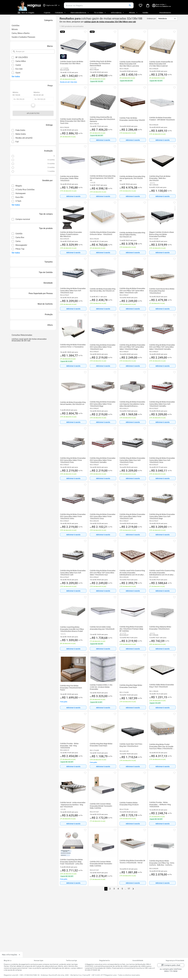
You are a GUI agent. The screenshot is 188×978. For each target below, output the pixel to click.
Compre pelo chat (170, 965)
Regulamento (104, 960)
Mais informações (11, 954)
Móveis (133, 13)
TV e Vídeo (100, 13)
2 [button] (110, 889)
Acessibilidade (137, 960)
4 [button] (118, 889)
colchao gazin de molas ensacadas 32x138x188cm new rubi (110, 22)
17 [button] (129, 889)
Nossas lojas (38, 960)
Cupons (47, 13)
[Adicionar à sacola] (103, 140)
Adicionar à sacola (103, 140)
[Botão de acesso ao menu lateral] (25, 12)
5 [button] (122, 889)
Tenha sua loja (71, 960)
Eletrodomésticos (80, 13)
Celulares (60, 13)
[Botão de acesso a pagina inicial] (29, 5)
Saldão (145, 13)
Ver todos (16, 76)
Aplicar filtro (33, 113)
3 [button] (114, 889)
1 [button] (105, 889)
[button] (130, 5)
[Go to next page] (133, 889)
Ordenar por (151, 19)
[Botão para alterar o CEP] (51, 5)
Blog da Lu (7, 960)
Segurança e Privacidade (175, 960)
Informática (117, 13)
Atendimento (165, 13)
